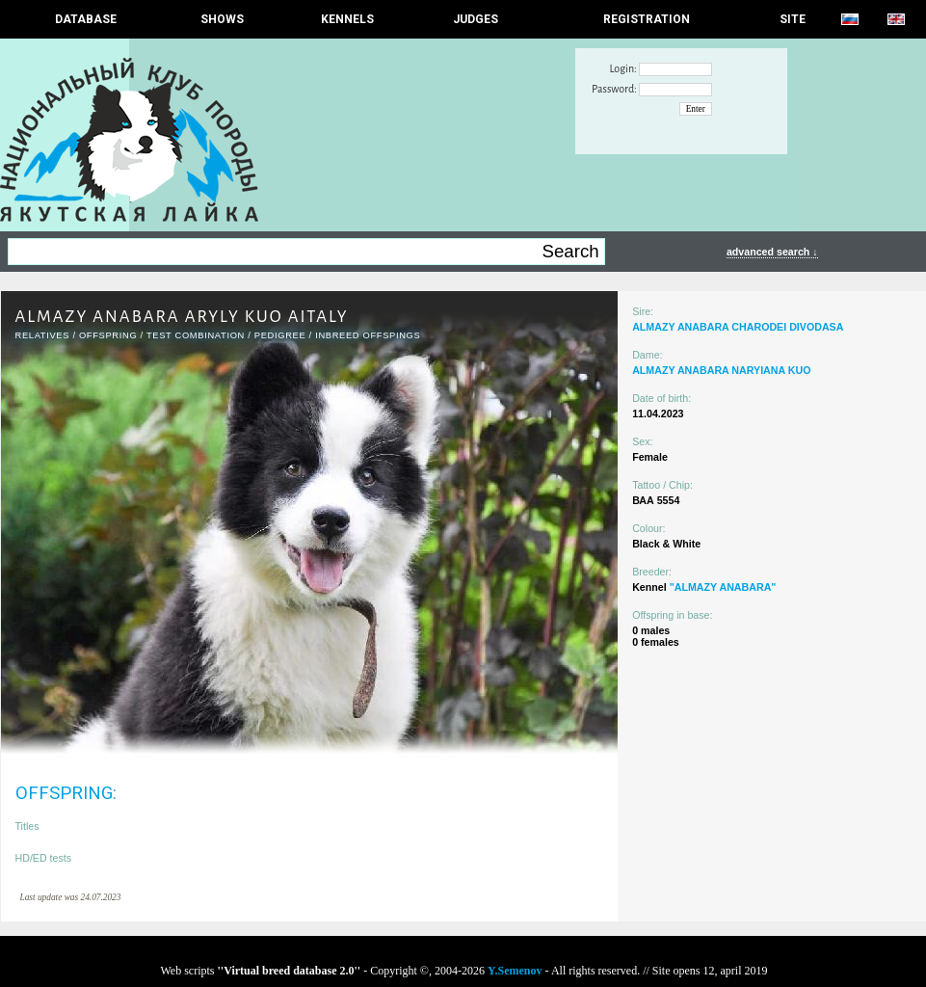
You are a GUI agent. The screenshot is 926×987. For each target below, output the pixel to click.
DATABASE (86, 19)
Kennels (347, 19)
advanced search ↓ (772, 251)
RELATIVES (42, 335)
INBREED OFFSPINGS (367, 335)
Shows (222, 19)
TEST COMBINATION (195, 335)
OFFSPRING (108, 335)
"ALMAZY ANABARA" (723, 587)
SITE (793, 19)
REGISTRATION (646, 19)
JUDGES (475, 19)
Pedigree (280, 335)
